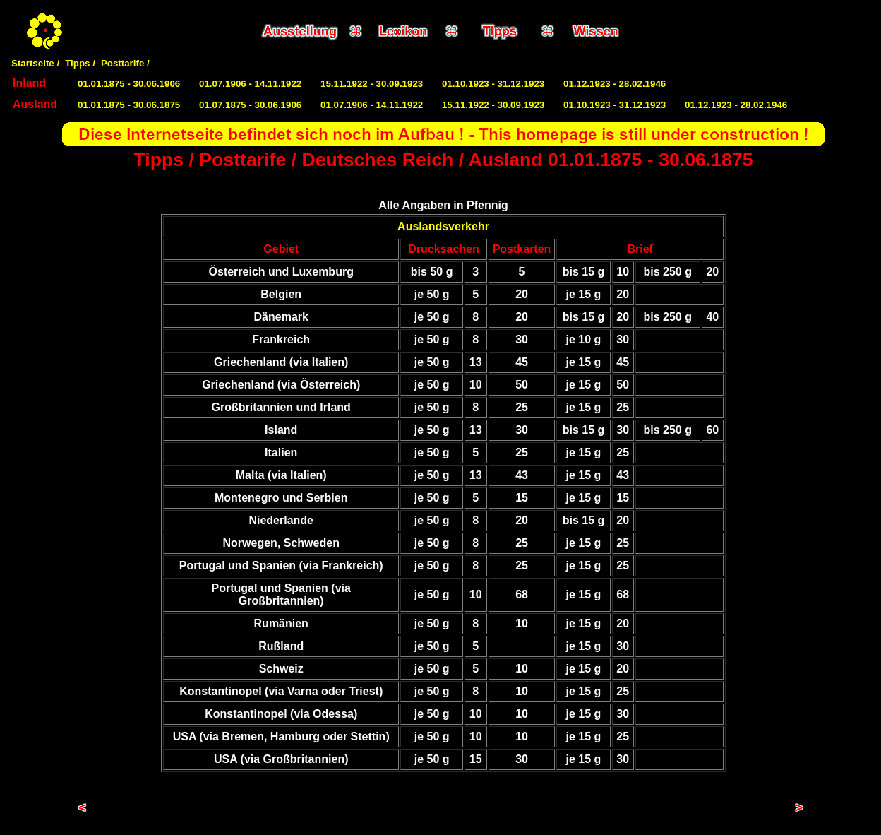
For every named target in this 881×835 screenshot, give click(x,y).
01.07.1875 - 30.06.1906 (250, 105)
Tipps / (80, 63)
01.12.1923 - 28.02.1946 (614, 83)
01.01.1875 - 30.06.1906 (129, 83)
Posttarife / (125, 63)
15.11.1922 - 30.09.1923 (371, 83)
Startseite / (35, 63)
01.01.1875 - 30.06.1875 (129, 105)
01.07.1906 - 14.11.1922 (250, 83)
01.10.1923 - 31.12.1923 (493, 83)
